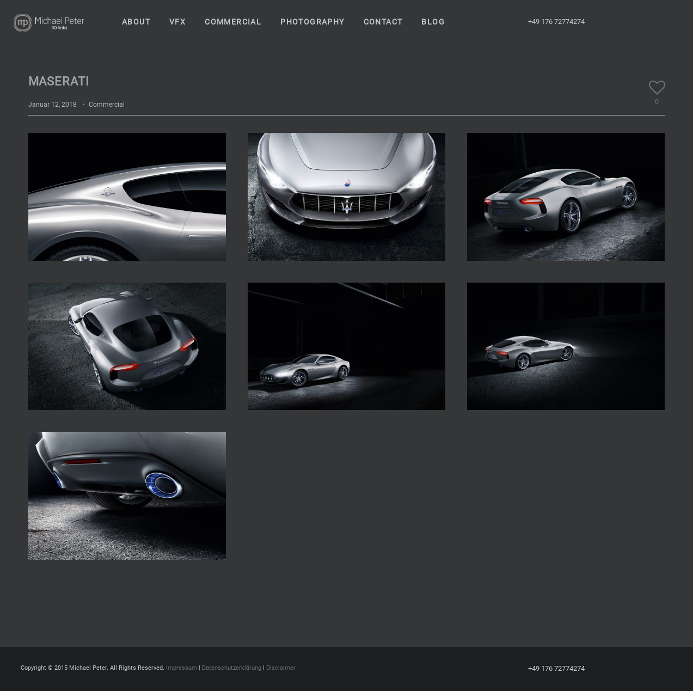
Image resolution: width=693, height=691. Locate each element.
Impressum (181, 667)
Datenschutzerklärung (231, 667)
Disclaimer (281, 667)
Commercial (107, 104)
